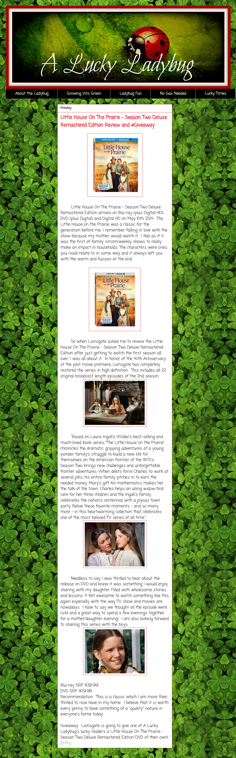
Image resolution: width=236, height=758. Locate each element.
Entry (65, 743)
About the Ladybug (31, 93)
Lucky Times (215, 93)
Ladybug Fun (130, 93)
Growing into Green (84, 93)
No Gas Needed (173, 93)
